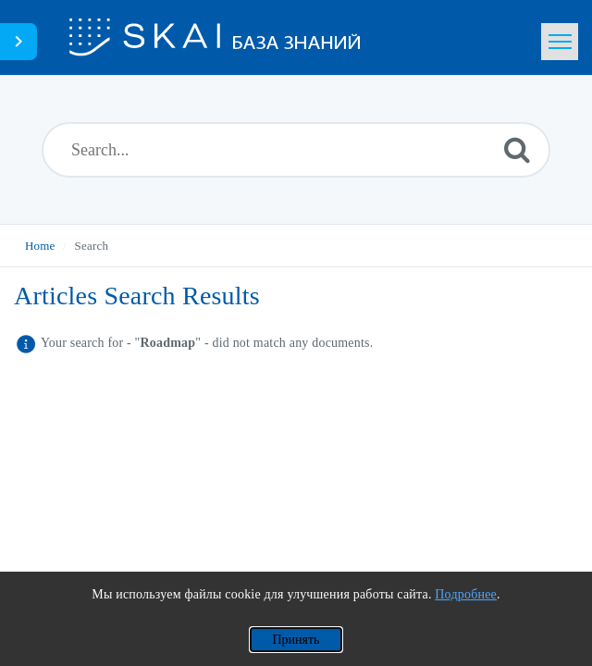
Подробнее (466, 594)
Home (40, 246)
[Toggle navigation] (559, 41)
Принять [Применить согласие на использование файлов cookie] (295, 640)
